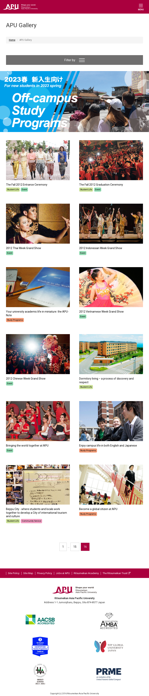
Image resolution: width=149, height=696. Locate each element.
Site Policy (13, 573)
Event (24, 189)
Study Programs (15, 320)
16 (85, 546)
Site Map (28, 573)
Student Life (13, 189)
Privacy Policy (44, 573)
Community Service (31, 521)
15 (74, 546)
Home (12, 40)
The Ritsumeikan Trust (116, 573)
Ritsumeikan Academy (86, 573)
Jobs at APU (63, 573)
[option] (74, 101)
